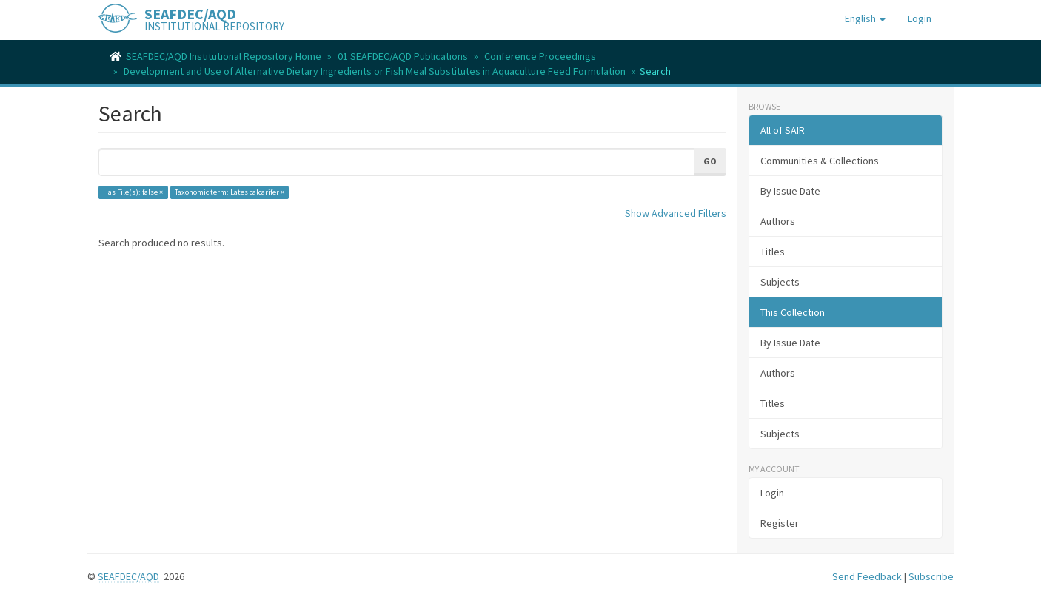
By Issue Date (790, 191)
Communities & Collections (819, 160)
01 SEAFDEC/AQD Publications (403, 56)
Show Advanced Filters (675, 213)
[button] (865, 18)
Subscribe (931, 576)
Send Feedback (867, 576)
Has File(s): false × (133, 192)
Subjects (780, 282)
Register (779, 523)
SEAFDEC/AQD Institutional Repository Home (223, 56)
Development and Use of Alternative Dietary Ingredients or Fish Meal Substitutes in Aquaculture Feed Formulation (375, 71)
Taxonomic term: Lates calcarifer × (229, 192)
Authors (777, 221)
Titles (772, 251)
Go (710, 160)
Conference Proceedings (540, 56)
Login (772, 492)
